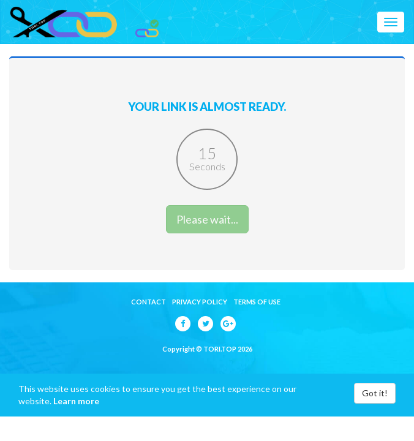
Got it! (375, 393)
